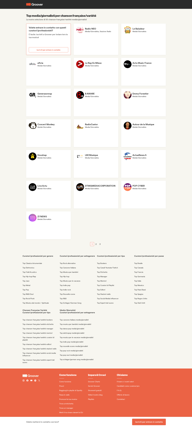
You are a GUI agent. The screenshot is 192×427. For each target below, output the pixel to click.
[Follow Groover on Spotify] (35, 381)
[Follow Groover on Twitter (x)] (39, 381)
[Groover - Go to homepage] (41, 375)
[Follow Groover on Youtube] (31, 381)
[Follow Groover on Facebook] (27, 381)
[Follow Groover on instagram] (23, 381)
